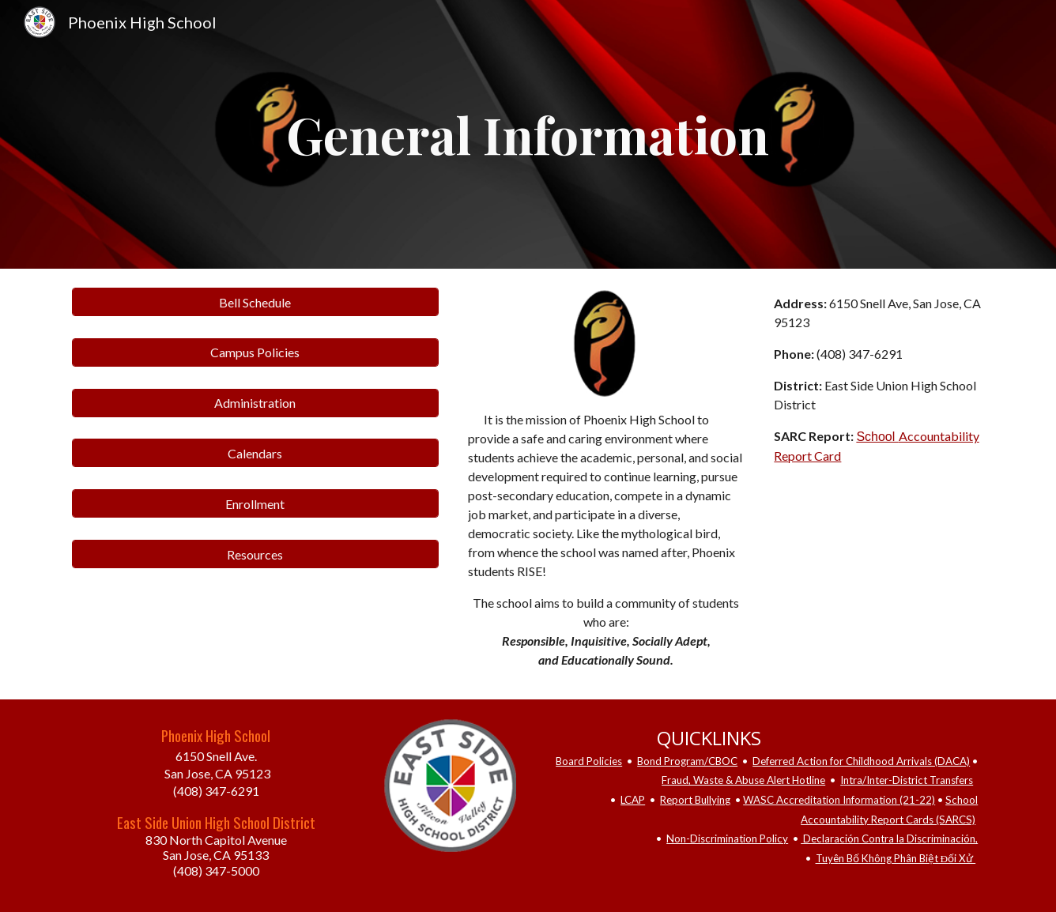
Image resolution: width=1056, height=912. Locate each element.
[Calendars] (255, 453)
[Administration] (255, 403)
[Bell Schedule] (255, 302)
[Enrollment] (255, 504)
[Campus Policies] (255, 352)
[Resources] (255, 554)
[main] (528, 134)
